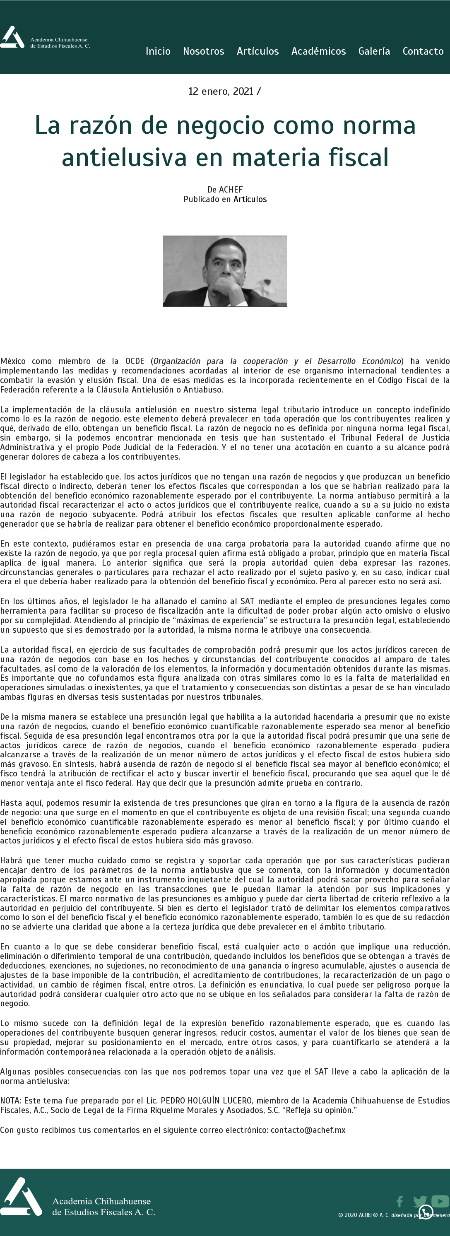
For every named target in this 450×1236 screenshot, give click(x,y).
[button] (426, 1212)
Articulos (250, 199)
